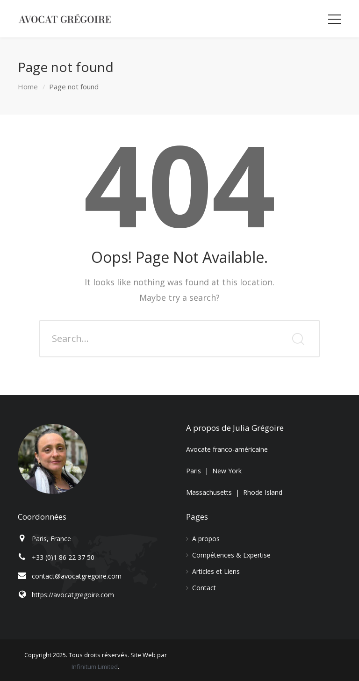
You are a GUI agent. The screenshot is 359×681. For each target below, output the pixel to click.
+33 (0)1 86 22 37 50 (63, 557)
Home (28, 86)
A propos (206, 538)
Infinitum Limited (95, 666)
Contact (204, 587)
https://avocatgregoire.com (73, 594)
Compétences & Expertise (231, 555)
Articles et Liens (216, 571)
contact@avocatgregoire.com (77, 576)
